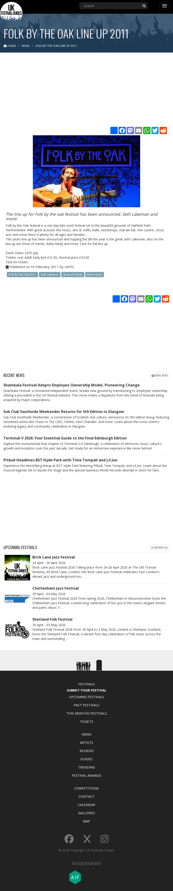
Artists (86, 742)
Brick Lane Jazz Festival (53, 557)
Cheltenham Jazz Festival (55, 588)
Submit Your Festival (86, 690)
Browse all (159, 547)
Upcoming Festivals (86, 696)
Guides (86, 759)
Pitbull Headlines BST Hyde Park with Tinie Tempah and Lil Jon (60, 460)
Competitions (86, 788)
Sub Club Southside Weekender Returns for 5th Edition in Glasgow (63, 411)
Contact (86, 796)
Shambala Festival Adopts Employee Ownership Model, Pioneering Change (71, 385)
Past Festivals (86, 705)
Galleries (86, 813)
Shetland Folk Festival (52, 619)
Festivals (86, 684)
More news (160, 375)
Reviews (87, 750)
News (86, 734)
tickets (23, 262)
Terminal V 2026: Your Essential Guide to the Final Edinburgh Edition (65, 438)
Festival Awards (86, 775)
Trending (86, 767)
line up (103, 244)
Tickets (86, 721)
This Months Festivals (86, 713)
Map (86, 821)
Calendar (86, 804)
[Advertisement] (86, 91)
